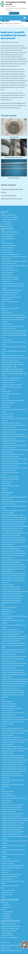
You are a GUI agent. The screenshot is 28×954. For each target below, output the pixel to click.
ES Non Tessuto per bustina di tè (10, 279)
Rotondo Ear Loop (6, 405)
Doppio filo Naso (14, 137)
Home (2, 23)
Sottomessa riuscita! (7, 894)
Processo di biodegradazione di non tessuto (13, 881)
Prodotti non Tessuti (7, 281)
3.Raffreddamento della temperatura (11, 598)
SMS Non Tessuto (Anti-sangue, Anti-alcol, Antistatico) (13, 321)
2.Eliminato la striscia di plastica (10, 472)
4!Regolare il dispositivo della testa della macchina (15, 679)
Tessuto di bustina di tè (8, 791)
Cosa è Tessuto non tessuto (8, 195)
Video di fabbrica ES (7, 299)
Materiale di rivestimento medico (10, 486)
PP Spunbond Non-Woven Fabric (14, 157)
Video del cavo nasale (7, 272)
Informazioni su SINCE (7, 414)
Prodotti (4, 389)
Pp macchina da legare (8, 252)
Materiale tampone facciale (9, 245)
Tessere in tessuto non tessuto (10, 301)
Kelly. (3, 306)
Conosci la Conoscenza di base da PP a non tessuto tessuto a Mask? (13, 714)
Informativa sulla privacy (15, 950)
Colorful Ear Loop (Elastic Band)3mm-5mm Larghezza (13, 622)
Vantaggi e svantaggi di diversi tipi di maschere (14, 333)
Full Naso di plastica (14, 178)
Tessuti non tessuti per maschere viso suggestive (14, 261)
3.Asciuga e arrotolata (7, 584)
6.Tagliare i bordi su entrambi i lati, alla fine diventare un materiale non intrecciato (13, 815)
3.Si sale (4, 474)
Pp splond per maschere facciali (10, 270)
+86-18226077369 (7, 224)
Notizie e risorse (8, 23)
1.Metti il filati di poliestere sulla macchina (12, 369)
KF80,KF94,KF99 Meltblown (9, 706)
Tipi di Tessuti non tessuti (8, 890)
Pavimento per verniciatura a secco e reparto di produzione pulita (14, 799)
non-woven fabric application (10, 921)
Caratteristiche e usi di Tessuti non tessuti (13, 805)
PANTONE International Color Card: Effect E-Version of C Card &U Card (13, 327)
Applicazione (5, 697)
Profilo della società (7, 243)
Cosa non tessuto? (6, 324)
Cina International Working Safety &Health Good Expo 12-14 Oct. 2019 (14, 498)
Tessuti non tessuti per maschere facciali (12, 283)
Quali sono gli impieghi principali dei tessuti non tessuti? (14, 410)
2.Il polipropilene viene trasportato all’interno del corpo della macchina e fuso (14, 431)
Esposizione (5, 488)
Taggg (3, 897)
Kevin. (3, 304)
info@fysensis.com (7, 226)
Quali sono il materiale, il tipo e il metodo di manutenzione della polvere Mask (13, 633)
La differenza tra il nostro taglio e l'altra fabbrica (14, 331)
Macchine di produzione (8, 268)
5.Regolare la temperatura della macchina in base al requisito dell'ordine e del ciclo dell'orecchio (14, 761)
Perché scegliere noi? (7, 793)
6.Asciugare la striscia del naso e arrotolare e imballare (13, 846)
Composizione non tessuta (9, 504)
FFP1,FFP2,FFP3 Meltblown (9, 796)
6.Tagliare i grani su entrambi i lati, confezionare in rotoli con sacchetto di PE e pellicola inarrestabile (15, 819)
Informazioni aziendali (7, 247)
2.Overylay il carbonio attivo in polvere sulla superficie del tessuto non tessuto (13, 455)
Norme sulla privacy (7, 892)
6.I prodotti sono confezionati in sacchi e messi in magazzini (14, 837)
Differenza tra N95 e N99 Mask (10, 876)
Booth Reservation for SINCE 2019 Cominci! (13, 315)
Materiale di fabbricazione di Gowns (11, 393)
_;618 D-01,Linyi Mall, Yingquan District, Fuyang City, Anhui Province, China (10, 219)
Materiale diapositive (7, 701)
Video (3, 789)
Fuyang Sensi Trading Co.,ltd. (8, 215)
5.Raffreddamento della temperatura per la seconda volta (13, 777)
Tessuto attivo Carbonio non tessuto (11, 874)
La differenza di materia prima (9, 629)
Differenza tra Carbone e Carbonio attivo (12, 867)
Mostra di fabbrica (6, 483)
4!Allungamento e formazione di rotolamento (13, 692)
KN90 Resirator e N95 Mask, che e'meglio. (12, 515)
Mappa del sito (4, 950)
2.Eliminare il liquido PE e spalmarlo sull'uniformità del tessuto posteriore (15, 451)
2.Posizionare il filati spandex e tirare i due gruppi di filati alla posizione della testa (14, 460)
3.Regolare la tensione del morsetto (11, 587)
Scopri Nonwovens (17, 23)
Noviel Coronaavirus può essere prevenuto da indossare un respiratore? (13, 426)
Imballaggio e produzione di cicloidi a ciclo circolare (13, 287)
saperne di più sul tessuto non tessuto (11, 199)
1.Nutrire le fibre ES (7, 340)
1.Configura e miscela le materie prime (12, 378)
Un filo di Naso (5, 495)
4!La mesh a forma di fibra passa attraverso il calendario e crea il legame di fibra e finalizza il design (14, 645)
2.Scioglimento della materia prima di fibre (13, 434)
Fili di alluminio (5, 407)
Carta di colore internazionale (9, 703)
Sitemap (4, 883)
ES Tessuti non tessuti (7, 863)
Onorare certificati (6, 391)
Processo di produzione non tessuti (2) (12, 807)
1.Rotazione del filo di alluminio (10, 380)
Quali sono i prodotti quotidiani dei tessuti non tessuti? (12, 25)
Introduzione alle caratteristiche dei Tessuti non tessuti (14, 507)
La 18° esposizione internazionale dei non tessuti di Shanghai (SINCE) (14, 617)
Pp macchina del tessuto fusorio (10, 292)
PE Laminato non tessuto (8, 234)
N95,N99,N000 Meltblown (8, 238)
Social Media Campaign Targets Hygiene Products (12, 191)
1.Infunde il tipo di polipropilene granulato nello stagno (14, 336)
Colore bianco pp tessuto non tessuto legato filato (15, 265)
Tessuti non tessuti (7, 228)
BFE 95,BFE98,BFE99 (7, 236)
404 (3, 888)
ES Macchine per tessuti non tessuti (11, 297)
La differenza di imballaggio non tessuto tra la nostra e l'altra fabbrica (13, 512)
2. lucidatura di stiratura (8, 382)
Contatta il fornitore (14, 13)
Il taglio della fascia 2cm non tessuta (11, 423)
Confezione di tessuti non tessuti (10, 277)
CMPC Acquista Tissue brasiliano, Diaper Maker (14, 317)
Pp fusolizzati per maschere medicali (11, 290)
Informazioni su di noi (7, 481)
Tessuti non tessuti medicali (9, 607)
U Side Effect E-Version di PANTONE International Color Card (14, 419)
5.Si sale (4, 726)
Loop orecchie (5, 398)
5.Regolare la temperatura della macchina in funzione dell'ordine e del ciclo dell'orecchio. (13, 756)
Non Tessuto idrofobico (8, 416)
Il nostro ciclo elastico (7, 710)
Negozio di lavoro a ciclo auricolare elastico (13, 400)
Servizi (3, 605)
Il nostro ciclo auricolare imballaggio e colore (13, 865)
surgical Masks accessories (10, 899)
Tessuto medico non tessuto (9, 263)
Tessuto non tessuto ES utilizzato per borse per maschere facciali (14, 258)
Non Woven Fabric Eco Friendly (10, 885)
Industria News (6, 396)
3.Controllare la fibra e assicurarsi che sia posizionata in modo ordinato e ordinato (12, 529)
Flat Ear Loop (5, 310)
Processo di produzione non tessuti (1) (12, 809)
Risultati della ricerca (7, 879)
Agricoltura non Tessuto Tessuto (10, 861)
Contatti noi (4, 212)
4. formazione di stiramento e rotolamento (13, 690)
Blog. (3, 699)
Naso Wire (4, 490)
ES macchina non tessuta (8, 295)
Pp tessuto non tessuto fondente (10, 254)
